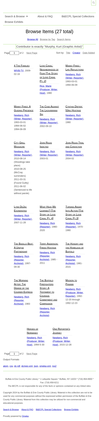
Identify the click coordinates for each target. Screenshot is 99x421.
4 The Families (22, 65)
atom (5, 366)
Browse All (32, 39)
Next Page (31, 53)
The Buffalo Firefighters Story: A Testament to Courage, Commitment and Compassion (48, 292)
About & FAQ (45, 16)
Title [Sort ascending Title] (68, 53)
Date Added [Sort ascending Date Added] (89, 53)
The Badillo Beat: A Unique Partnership (23, 247)
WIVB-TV (19, 70)
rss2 (54, 366)
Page (11, 53)
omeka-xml (45, 366)
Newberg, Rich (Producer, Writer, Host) (36, 341)
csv (11, 366)
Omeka (25, 416)
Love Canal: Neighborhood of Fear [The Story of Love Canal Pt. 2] (49, 73)
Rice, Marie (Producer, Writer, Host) (49, 89)
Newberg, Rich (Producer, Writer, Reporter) (74, 292)
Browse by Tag (47, 39)
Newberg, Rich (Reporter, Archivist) (21, 260)
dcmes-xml (27, 366)
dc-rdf (17, 366)
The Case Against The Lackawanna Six (49, 110)
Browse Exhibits (14, 21)
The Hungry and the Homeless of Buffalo (74, 247)
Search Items (64, 39)
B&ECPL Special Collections (78, 16)
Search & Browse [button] (15, 16)
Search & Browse (11, 410)
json (36, 366)
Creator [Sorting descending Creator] (76, 53)
